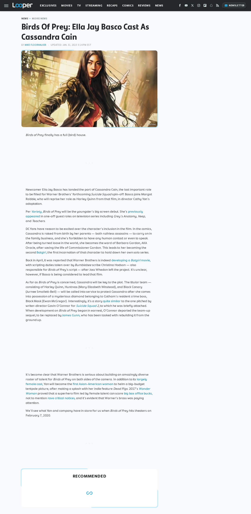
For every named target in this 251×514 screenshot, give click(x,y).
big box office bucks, (138, 393)
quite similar (112, 301)
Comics (128, 5)
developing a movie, (131, 260)
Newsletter (234, 5)
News (159, 5)
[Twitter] (192, 6)
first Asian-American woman (93, 384)
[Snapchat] (211, 6)
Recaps (112, 5)
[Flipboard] (205, 6)
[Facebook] (180, 6)
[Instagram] (198, 6)
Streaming (93, 5)
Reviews (144, 5)
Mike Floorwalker (35, 44)
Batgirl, (41, 252)
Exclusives (48, 5)
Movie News (39, 18)
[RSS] (217, 6)
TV (79, 5)
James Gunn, (71, 315)
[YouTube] (186, 6)
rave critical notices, (61, 398)
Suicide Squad (86, 306)
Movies (67, 5)
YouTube (152, 124)
